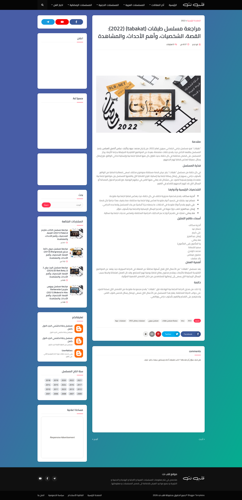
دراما (182, 320)
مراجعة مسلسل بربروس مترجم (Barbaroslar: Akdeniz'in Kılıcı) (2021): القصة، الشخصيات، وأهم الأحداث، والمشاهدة (57, 292)
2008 (64, 394)
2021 (79, 380)
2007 (71, 394)
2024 (64, 385)
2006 (56, 394)
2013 (71, 389)
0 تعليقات (170, 44)
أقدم (96, 439)
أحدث (201, 439)
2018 (48, 380)
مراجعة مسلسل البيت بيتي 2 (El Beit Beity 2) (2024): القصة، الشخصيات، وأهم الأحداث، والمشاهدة (55, 272)
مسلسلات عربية (120, 320)
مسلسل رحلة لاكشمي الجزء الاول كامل (57, 327)
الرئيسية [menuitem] (173, 5)
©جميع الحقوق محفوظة (176, 495)
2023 (64, 389)
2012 (79, 389)
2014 (48, 385)
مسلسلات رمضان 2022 (137, 320)
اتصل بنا (41, 495)
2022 (183, 20)
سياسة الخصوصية (56, 495)
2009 (79, 394)
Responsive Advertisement (62, 437)
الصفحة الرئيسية (194, 20)
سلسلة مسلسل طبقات (169, 320)
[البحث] (67, 204)
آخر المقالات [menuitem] (157, 5)
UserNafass (67, 350)
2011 (56, 389)
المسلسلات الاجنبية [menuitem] (109, 5)
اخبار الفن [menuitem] (58, 5)
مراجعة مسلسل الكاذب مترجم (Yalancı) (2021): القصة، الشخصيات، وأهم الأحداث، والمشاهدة (54, 235)
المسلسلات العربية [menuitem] (135, 5)
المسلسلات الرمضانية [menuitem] (81, 5)
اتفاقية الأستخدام (76, 495)
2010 (48, 389)
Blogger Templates (196, 495)
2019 (56, 380)
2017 (79, 385)
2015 (56, 385)
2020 (64, 380)
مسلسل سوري (153, 320)
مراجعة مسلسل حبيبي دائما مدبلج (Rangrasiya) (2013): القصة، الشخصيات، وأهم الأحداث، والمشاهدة (55, 253)
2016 (71, 385)
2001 (48, 394)
